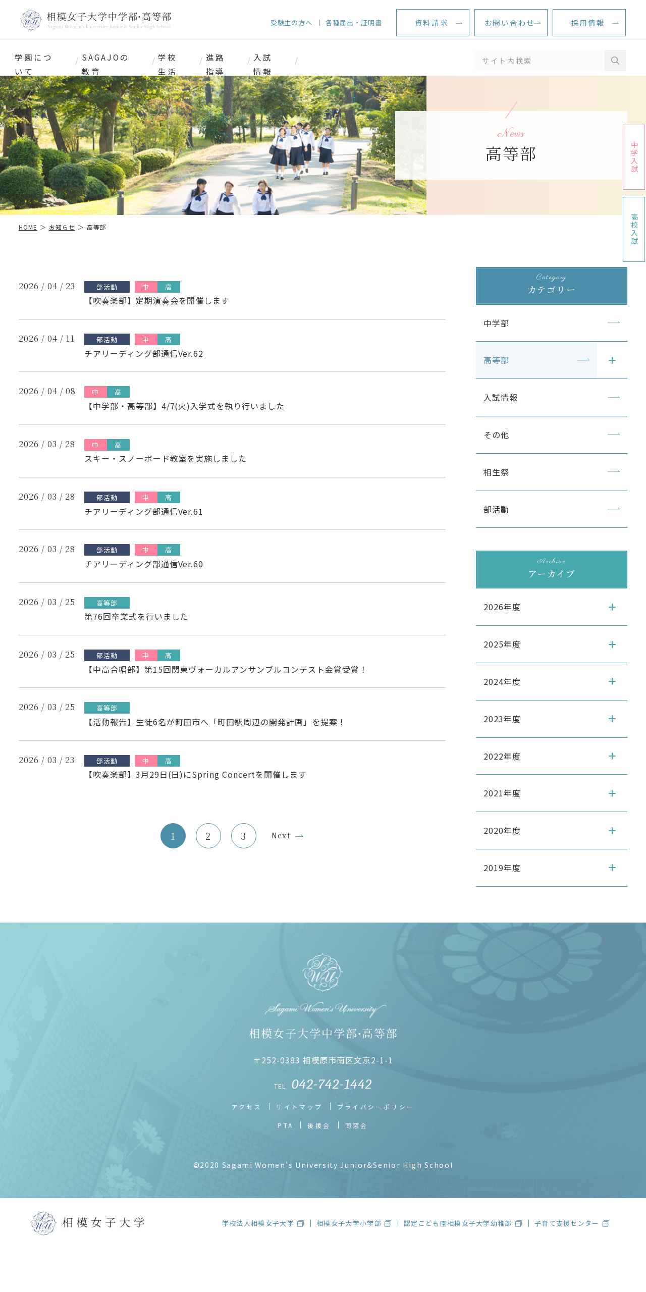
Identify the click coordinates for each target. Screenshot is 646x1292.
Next (281, 831)
